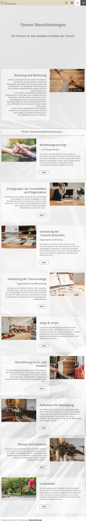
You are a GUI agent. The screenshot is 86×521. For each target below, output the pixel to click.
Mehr (44, 172)
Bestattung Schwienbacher (9, 520)
